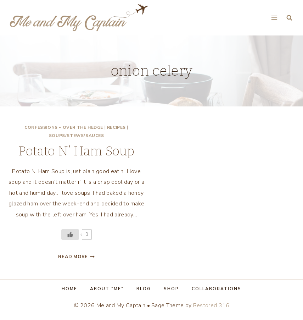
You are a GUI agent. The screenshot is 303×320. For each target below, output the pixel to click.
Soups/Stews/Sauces (76, 135)
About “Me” (107, 289)
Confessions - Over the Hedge (63, 127)
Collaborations (216, 289)
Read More (76, 257)
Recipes (116, 127)
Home (69, 289)
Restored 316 (211, 305)
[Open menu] (274, 17)
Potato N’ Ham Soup (76, 151)
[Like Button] (70, 234)
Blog (143, 289)
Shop (171, 289)
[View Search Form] (289, 18)
